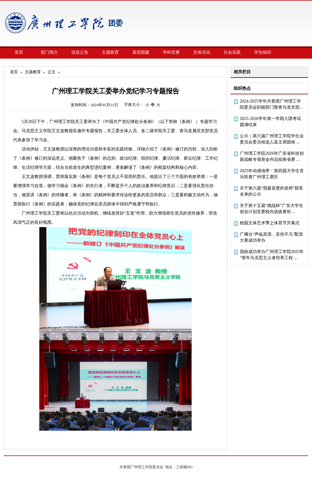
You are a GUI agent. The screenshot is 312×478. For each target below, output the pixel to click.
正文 (51, 72)
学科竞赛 (171, 52)
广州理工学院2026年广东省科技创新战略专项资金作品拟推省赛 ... (272, 156)
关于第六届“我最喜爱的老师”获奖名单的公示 (271, 191)
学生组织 (262, 52)
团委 (115, 23)
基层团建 (140, 52)
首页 (19, 52)
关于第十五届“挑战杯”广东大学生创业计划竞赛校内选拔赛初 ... (271, 208)
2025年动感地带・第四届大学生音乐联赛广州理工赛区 (272, 173)
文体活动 (201, 52)
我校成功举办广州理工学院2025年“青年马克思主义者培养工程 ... (272, 254)
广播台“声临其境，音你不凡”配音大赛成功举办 (271, 237)
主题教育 (110, 52)
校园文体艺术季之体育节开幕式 (270, 223)
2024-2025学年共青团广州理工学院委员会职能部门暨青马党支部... (271, 104)
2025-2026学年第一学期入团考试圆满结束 (270, 121)
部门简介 (49, 52)
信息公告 (79, 52)
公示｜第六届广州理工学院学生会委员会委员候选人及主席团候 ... (272, 139)
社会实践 (232, 52)
